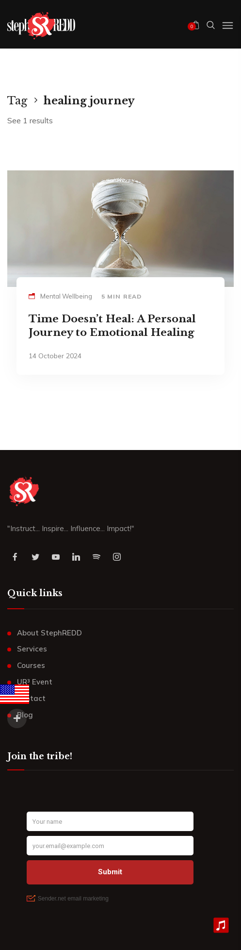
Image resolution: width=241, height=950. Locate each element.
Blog (25, 714)
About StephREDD (49, 632)
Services (32, 648)
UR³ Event (34, 681)
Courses (31, 665)
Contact (31, 698)
